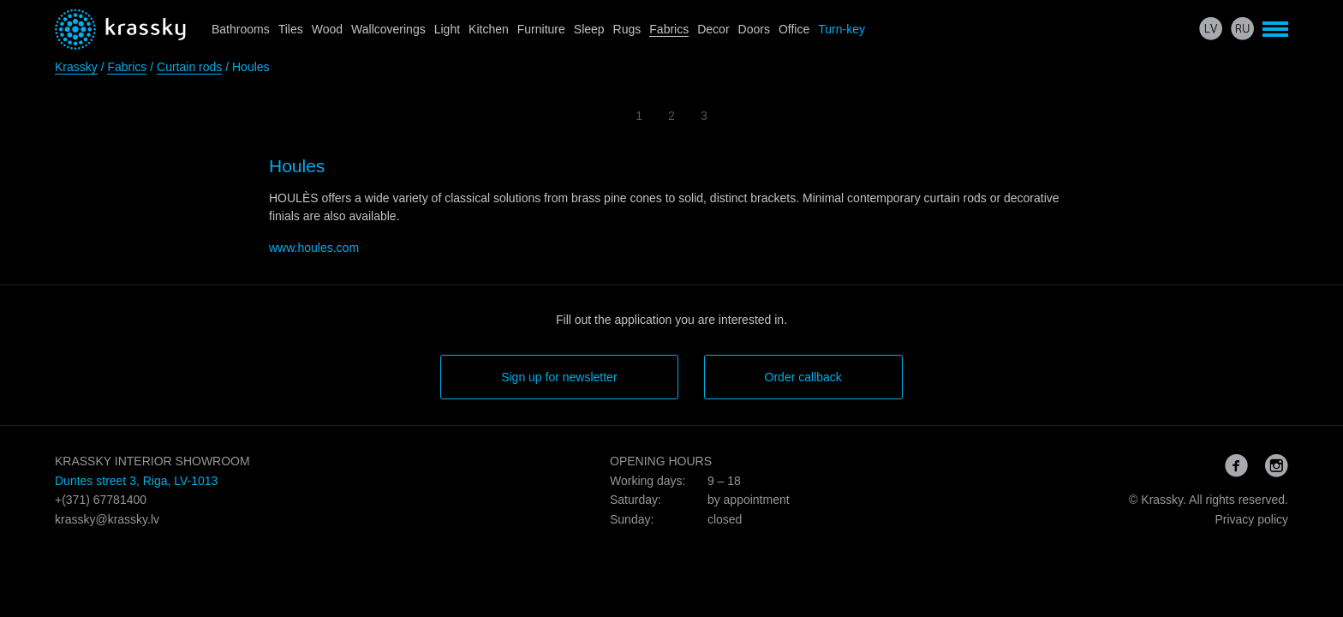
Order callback (803, 377)
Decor (713, 29)
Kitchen (489, 29)
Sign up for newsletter (559, 377)
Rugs (627, 29)
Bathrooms (241, 29)
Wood (327, 29)
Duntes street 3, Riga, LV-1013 (136, 481)
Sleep (589, 29)
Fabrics (669, 29)
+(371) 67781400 (100, 499)
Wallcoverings (388, 29)
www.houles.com (314, 248)
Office (794, 29)
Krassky (76, 67)
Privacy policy (1251, 519)
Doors (754, 29)
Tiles (290, 29)
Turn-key (841, 29)
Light (447, 29)
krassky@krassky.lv (107, 519)
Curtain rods (189, 67)
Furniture (541, 29)
